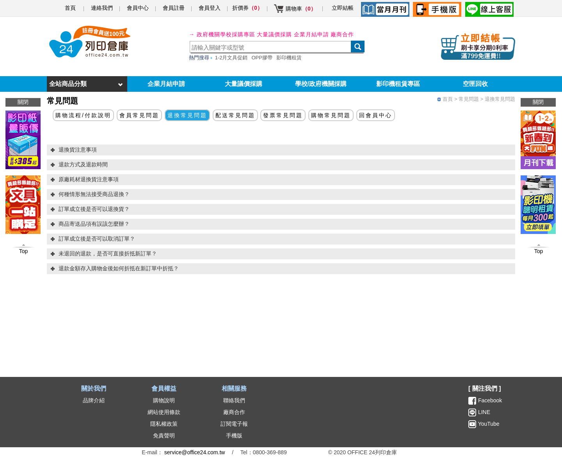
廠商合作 (342, 34)
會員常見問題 (139, 115)
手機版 (234, 435)
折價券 (247, 8)
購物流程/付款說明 (83, 115)
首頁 (70, 8)
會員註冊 (174, 8)
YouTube (488, 424)
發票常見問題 (283, 115)
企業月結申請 (166, 83)
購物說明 (164, 400)
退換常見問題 (500, 99)
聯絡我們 (234, 400)
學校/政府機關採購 (321, 83)
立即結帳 (343, 8)
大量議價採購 (243, 83)
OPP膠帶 (261, 58)
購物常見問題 (331, 115)
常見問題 (469, 99)
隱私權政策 (164, 424)
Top (538, 251)
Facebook (490, 400)
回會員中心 (375, 115)
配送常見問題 (235, 115)
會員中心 (138, 8)
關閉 (538, 102)
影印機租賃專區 (398, 83)
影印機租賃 (289, 58)
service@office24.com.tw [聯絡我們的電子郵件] (194, 452)
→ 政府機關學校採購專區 (222, 34)
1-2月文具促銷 (231, 58)
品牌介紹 (94, 400)
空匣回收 (475, 83)
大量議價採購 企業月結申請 (293, 34)
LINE (483, 412)
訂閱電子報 (234, 424)
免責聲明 (164, 435)
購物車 (301, 8)
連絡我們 (102, 8)
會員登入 (210, 8)
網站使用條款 (164, 412)
